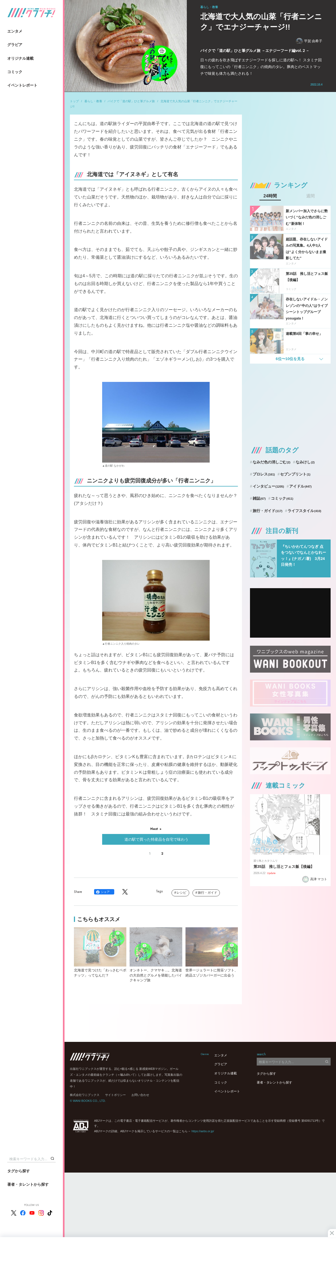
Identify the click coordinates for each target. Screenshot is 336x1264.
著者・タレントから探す (28, 1184)
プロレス (264, 474)
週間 (310, 196)
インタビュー (268, 486)
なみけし (305, 462)
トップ (74, 101)
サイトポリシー (115, 1094)
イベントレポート (22, 85)
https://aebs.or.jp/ (202, 1131)
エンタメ (14, 31)
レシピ (181, 892)
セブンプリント (295, 474)
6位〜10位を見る (290, 359)
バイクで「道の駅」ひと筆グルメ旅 (131, 101)
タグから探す (18, 1171)
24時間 (270, 196)
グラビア (14, 44)
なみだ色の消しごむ (271, 462)
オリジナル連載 (20, 58)
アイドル (300, 486)
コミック (14, 72)
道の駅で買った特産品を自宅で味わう (155, 839)
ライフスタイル (304, 511)
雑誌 (259, 498)
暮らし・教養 (93, 101)
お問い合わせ (140, 1094)
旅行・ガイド (207, 892)
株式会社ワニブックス (84, 1094)
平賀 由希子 (309, 41)
